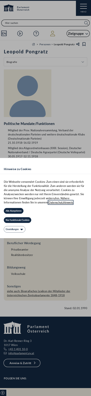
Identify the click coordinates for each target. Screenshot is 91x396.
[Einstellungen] (14, 229)
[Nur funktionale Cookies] (17, 220)
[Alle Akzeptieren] (13, 211)
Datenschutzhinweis (61, 202)
